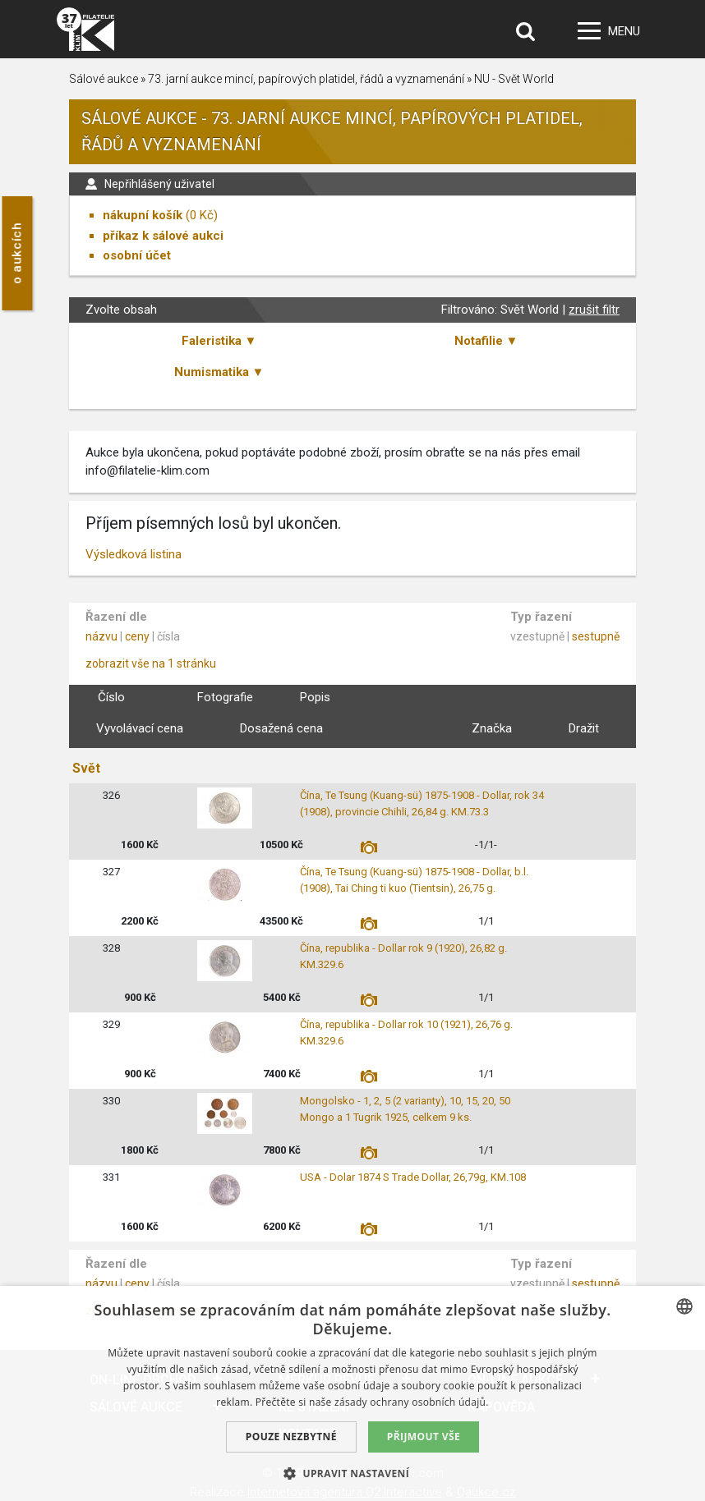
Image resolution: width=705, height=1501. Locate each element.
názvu (101, 636)
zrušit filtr (594, 309)
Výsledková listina (133, 554)
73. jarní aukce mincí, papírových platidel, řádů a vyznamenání (306, 78)
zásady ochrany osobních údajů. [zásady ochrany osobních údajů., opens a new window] (411, 1402)
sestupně (596, 636)
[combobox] (684, 1306)
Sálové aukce (103, 78)
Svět (86, 768)
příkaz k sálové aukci (163, 235)
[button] (352, 1473)
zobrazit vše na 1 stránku (150, 663)
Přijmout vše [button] (423, 1437)
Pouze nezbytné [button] (291, 1437)
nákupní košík (142, 215)
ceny (137, 636)
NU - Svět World (514, 78)
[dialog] (352, 1393)
